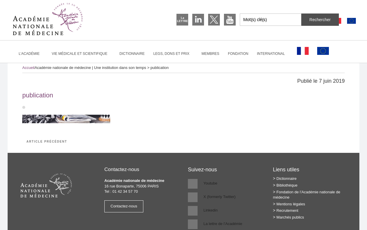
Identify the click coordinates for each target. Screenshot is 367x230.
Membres (210, 54)
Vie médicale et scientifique (82, 54)
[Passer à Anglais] (351, 21)
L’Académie (32, 54)
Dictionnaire (132, 54)
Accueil (28, 67)
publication (37, 95)
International (273, 54)
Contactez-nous (124, 206)
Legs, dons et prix (173, 54)
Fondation (238, 54)
